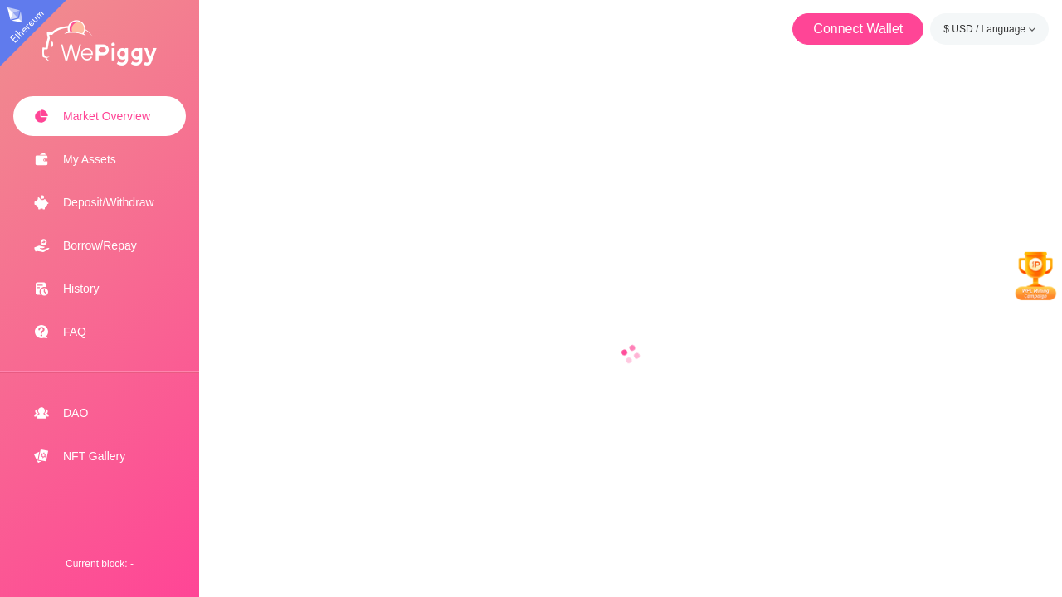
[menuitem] (99, 116)
